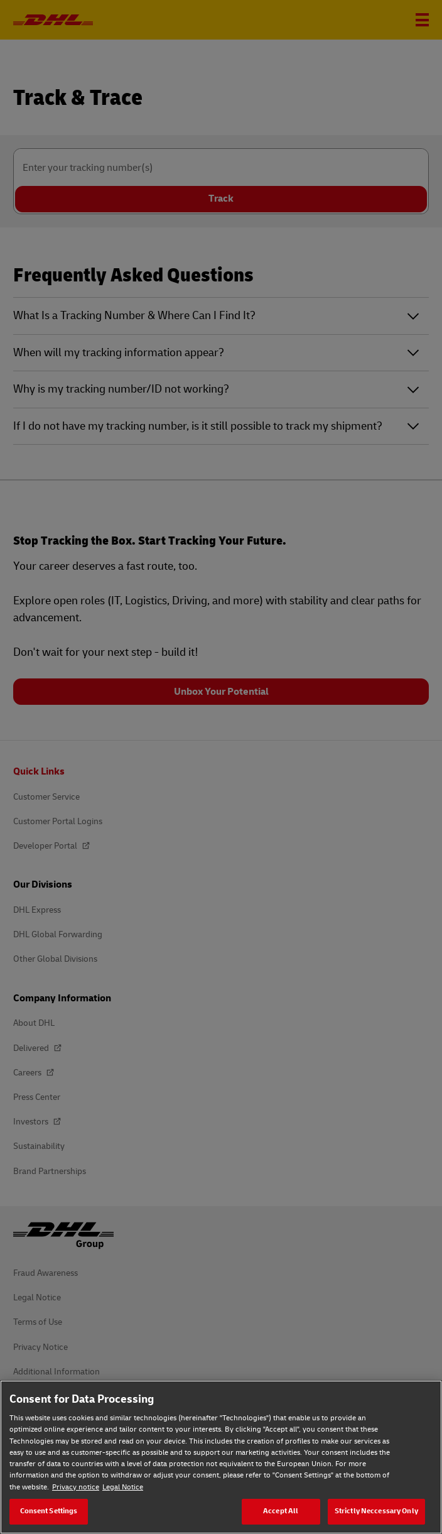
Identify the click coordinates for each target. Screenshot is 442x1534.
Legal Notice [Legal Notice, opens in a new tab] (122, 1487)
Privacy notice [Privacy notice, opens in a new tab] (75, 1487)
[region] (221, 1457)
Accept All (280, 1511)
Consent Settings (49, 1511)
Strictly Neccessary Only (376, 1511)
